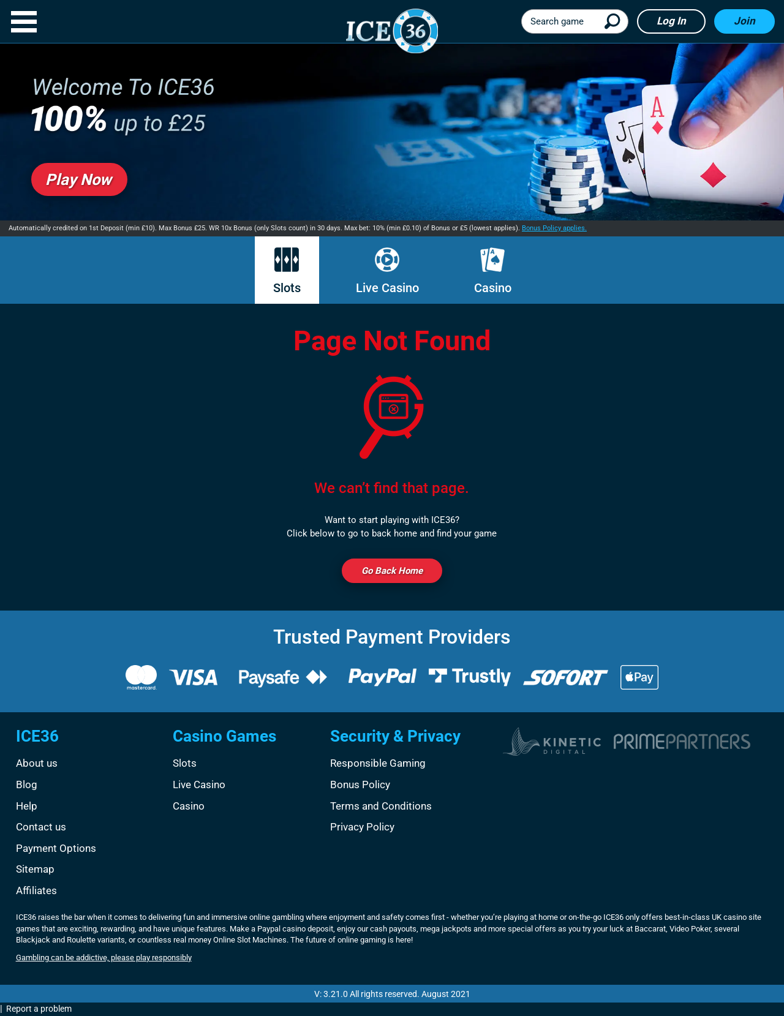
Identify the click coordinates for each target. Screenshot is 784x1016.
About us (37, 763)
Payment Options (56, 848)
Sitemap (35, 869)
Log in (671, 21)
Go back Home (392, 570)
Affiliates (36, 890)
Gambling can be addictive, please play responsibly (104, 957)
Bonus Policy (360, 784)
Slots (287, 271)
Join (744, 21)
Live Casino (387, 271)
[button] (24, 21)
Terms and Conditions (381, 806)
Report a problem (39, 1009)
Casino (492, 271)
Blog (26, 784)
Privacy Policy (362, 827)
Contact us (41, 827)
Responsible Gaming (378, 763)
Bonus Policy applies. (554, 228)
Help (26, 806)
